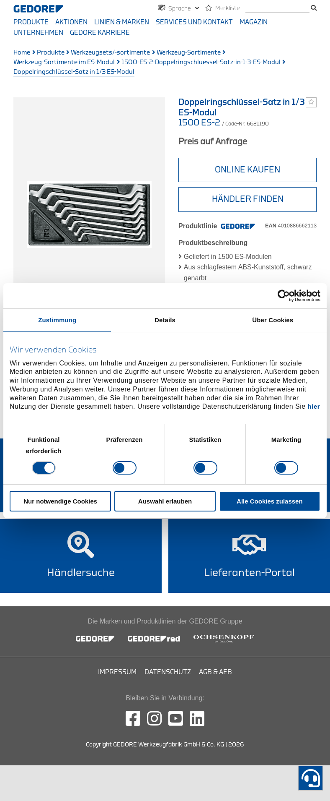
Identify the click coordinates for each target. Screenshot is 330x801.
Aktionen (71, 22)
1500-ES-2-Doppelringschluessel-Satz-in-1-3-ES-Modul (201, 62)
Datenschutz (167, 672)
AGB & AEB (215, 672)
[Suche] (277, 9)
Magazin (254, 22)
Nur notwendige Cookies (60, 501)
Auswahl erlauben (165, 501)
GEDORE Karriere (100, 32)
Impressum (117, 672)
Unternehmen (38, 32)
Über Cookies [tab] (272, 319)
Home (21, 53)
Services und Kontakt (194, 22)
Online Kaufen (247, 169)
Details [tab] (165, 319)
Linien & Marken (121, 22)
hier (314, 406)
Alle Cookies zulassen (270, 501)
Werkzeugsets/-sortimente (110, 53)
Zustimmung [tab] (57, 319)
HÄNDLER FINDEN (248, 199)
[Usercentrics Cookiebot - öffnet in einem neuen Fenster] (283, 295)
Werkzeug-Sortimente (189, 53)
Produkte (31, 22)
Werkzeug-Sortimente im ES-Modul (64, 62)
